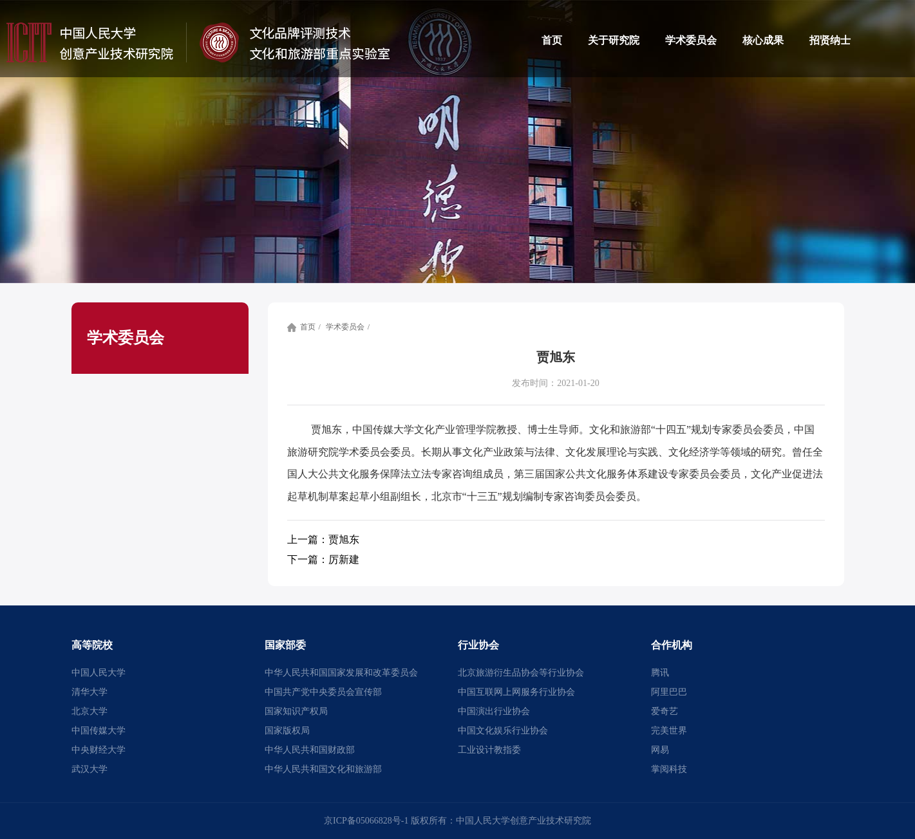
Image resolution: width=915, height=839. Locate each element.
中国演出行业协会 (494, 711)
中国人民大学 (98, 673)
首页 (552, 40)
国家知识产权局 (296, 711)
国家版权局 (287, 730)
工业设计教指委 (489, 750)
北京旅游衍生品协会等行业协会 (521, 673)
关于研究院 (613, 40)
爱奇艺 (664, 711)
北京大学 (89, 711)
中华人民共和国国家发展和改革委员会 (341, 673)
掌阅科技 (669, 769)
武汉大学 (89, 769)
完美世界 (669, 730)
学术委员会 (691, 40)
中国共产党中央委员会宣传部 (323, 692)
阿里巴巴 (669, 692)
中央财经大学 (98, 750)
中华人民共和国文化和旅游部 (323, 769)
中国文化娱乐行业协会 (503, 730)
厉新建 (323, 559)
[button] (166, 645)
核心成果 (763, 40)
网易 (660, 750)
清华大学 (89, 692)
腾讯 (660, 673)
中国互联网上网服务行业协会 (516, 692)
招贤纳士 (830, 40)
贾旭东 (323, 539)
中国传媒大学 (98, 730)
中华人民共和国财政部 (310, 750)
